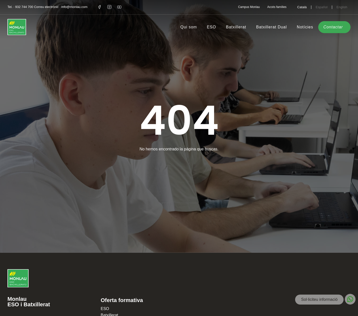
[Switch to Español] (322, 7)
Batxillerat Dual (271, 27)
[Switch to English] (341, 7)
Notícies (305, 27)
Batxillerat (236, 27)
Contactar (333, 27)
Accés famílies (276, 7)
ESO (211, 27)
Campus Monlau (249, 7)
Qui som (188, 27)
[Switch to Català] (302, 7)
